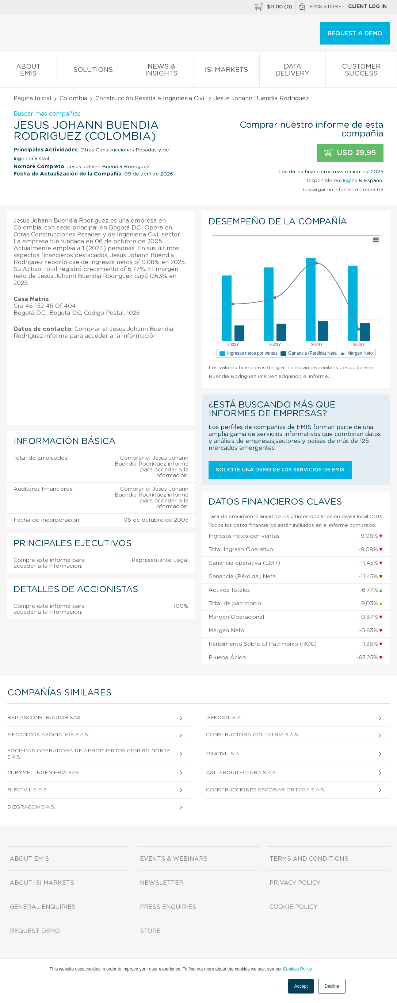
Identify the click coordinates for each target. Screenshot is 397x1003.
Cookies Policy (297, 969)
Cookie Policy (293, 907)
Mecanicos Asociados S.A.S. (48, 734)
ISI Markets (226, 71)
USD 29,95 (350, 153)
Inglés (350, 180)
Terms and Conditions (309, 859)
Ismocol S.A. (224, 717)
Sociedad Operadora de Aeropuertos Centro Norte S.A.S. (89, 754)
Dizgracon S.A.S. (31, 807)
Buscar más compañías (47, 114)
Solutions (93, 71)
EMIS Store (320, 7)
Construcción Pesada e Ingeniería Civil (150, 98)
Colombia (73, 98)
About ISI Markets (42, 883)
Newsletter (161, 883)
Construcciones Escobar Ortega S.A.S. (265, 789)
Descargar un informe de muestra (341, 189)
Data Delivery (292, 71)
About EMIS (28, 71)
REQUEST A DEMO (355, 33)
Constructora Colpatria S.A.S (252, 734)
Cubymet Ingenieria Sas (43, 772)
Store (150, 931)
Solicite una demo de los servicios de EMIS (280, 469)
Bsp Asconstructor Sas (43, 717)
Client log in (367, 6)
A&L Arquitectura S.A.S (241, 772)
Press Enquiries (168, 907)
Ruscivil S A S (27, 789)
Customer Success (361, 71)
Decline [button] (331, 986)
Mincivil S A (223, 753)
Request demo (35, 931)
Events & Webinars (173, 859)
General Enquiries (43, 907)
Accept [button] (301, 986)
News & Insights (161, 71)
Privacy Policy (295, 883)
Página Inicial (32, 98)
